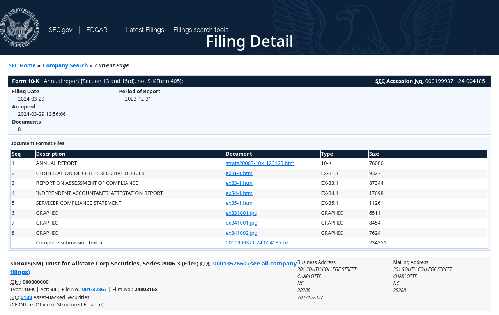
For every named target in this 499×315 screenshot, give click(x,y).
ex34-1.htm (239, 192)
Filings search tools (201, 30)
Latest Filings (145, 30)
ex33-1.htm (239, 182)
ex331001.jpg (241, 212)
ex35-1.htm (239, 202)
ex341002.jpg (241, 232)
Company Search (65, 65)
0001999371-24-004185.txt (257, 242)
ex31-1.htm (239, 173)
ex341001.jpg (241, 222)
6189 (26, 297)
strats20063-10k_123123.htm (260, 162)
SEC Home (22, 65)
